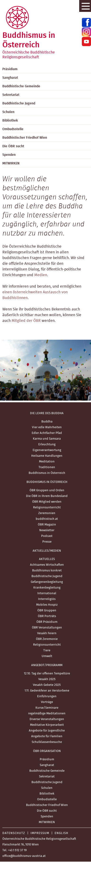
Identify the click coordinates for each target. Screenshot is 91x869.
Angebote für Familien (46, 736)
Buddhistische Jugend (46, 576)
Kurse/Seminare (46, 707)
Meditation (47, 461)
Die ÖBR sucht (47, 810)
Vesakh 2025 (47, 679)
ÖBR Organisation (47, 751)
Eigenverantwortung (47, 450)
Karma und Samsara (47, 438)
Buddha (46, 421)
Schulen (46, 788)
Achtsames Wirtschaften (47, 564)
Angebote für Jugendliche (47, 730)
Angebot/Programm (46, 665)
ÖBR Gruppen (46, 610)
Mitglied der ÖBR (26, 321)
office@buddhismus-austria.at (24, 856)
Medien (40, 275)
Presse (47, 541)
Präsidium (47, 759)
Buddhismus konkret (47, 570)
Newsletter (46, 530)
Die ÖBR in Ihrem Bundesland (47, 496)
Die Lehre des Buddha (47, 413)
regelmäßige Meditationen (46, 713)
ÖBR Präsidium (46, 622)
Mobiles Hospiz (47, 604)
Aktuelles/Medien (47, 550)
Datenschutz (13, 833)
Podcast (46, 536)
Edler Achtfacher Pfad (47, 433)
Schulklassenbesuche (47, 742)
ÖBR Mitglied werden (46, 501)
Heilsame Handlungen (46, 455)
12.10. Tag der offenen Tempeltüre (47, 673)
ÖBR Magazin (47, 524)
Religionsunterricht (47, 507)
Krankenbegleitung (47, 587)
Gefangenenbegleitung (47, 582)
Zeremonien (46, 513)
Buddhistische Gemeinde (47, 770)
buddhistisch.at (47, 518)
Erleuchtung (47, 444)
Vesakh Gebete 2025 (47, 685)
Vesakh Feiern (46, 633)
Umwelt (47, 656)
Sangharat (47, 765)
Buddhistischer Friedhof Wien (47, 805)
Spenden (47, 816)
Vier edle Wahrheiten (47, 427)
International (46, 593)
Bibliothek (46, 793)
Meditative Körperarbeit (47, 725)
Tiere (46, 650)
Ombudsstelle (47, 799)
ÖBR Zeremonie (47, 639)
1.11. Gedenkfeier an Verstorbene (47, 690)
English (61, 833)
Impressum (39, 833)
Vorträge (47, 702)
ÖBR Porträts (47, 616)
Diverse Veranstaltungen (47, 719)
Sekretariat (47, 776)
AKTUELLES (47, 559)
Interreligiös (47, 599)
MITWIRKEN (47, 822)
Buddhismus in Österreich (47, 473)
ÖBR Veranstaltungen (47, 627)
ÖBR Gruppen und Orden (47, 490)
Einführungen (46, 696)
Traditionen (47, 467)
